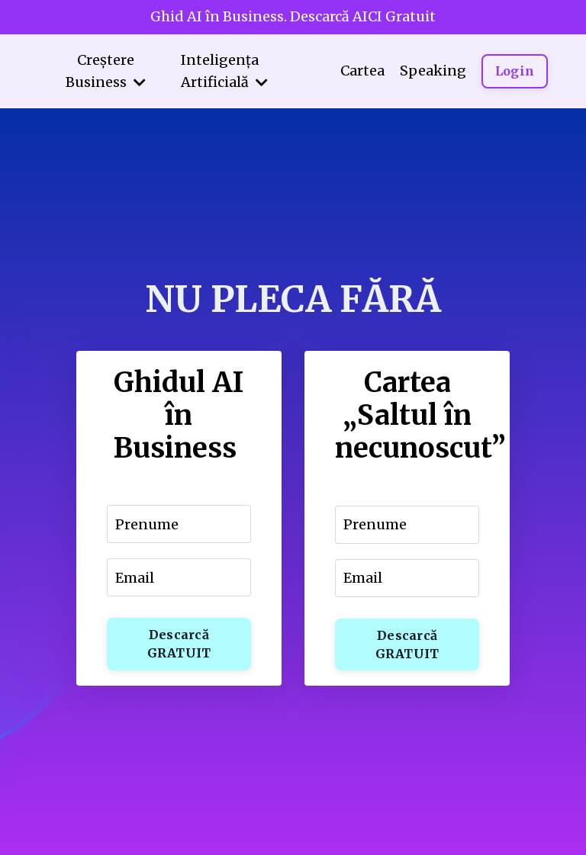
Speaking (433, 70)
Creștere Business (106, 71)
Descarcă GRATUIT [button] (179, 644)
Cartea (362, 70)
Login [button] (514, 71)
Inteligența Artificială (224, 71)
